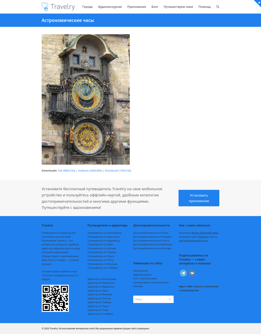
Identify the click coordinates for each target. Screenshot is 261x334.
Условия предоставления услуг (59, 271)
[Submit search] (170, 299)
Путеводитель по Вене (100, 244)
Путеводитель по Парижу (102, 252)
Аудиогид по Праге (98, 306)
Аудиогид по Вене (98, 290)
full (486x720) (66, 170)
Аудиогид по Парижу (99, 302)
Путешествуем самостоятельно (151, 282)
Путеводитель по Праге (101, 256)
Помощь (138, 286)
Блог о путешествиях (145, 278)
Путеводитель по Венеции (102, 264)
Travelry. (54, 328)
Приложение (140, 270)
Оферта (46, 279)
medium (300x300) (90, 170)
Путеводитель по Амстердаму (105, 232)
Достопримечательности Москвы (152, 248)
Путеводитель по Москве (102, 248)
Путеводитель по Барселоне (104, 236)
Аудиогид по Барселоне (101, 282)
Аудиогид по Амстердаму (102, 279)
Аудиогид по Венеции (100, 294)
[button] (218, 6)
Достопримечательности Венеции (152, 244)
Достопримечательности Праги (151, 240)
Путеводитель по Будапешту (104, 240)
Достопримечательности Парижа (152, 236)
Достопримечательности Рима (150, 232)
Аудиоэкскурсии (142, 274)
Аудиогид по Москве (99, 298)
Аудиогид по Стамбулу (100, 313)
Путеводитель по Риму (100, 260)
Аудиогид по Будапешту (101, 286)
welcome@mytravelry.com (193, 240)
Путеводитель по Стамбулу (103, 267)
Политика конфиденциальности (60, 275)
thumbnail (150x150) (118, 170)
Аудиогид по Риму (98, 310)
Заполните (199, 232)
